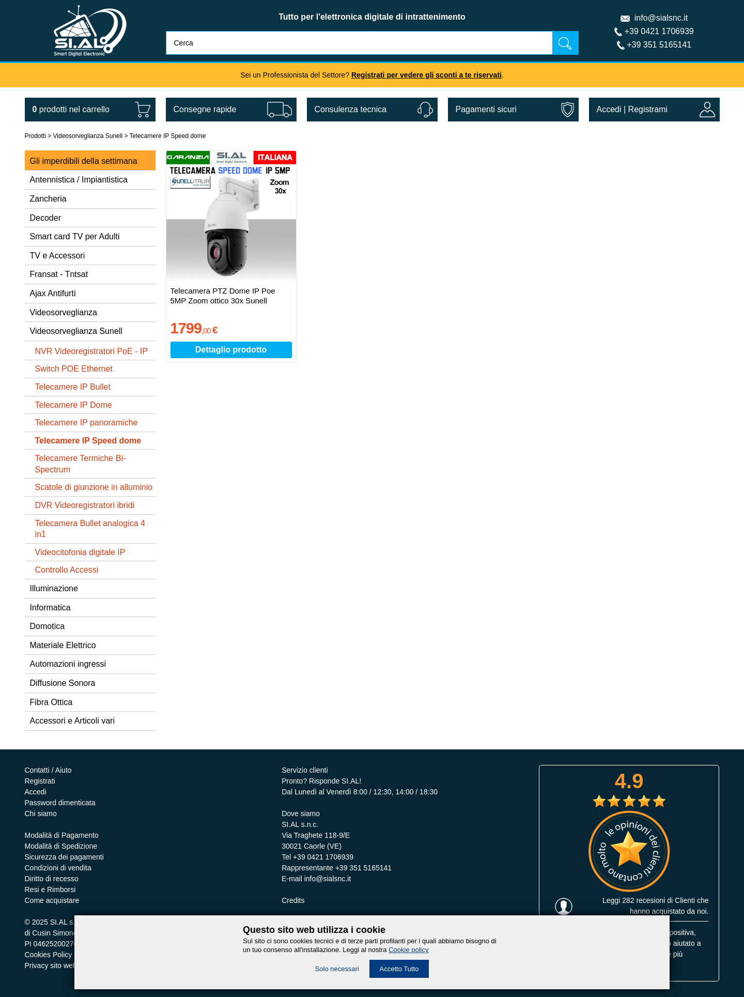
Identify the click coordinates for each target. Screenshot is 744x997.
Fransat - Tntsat (59, 274)
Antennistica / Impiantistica (79, 179)
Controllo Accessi (67, 569)
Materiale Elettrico (63, 645)
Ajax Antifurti (53, 293)
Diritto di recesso (52, 879)
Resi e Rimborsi (50, 889)
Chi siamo (41, 813)
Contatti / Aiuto (48, 770)
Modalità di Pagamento (62, 835)
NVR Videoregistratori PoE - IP (91, 351)
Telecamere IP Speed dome (168, 136)
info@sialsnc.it (661, 17)
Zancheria (48, 198)
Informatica (50, 607)
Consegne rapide (205, 109)
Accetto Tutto (399, 969)
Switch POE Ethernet (74, 368)
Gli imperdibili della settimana (83, 161)
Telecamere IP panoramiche (86, 422)
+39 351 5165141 (659, 44)
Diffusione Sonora (63, 683)
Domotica (47, 626)
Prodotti (35, 136)
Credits (293, 900)
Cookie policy (408, 950)
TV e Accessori (57, 255)
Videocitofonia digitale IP (80, 552)
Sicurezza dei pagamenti (64, 857)
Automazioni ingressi (68, 663)
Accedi (609, 109)
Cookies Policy (48, 954)
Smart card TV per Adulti (75, 236)
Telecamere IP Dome (73, 405)
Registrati (40, 781)
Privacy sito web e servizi (65, 965)
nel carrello (71, 109)
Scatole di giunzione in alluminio (94, 487)
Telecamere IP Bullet (73, 386)
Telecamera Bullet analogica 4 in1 (90, 529)
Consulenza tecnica (351, 109)
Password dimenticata (60, 803)
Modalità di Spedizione (61, 846)
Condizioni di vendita (58, 868)
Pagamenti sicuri (486, 109)
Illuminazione (54, 588)
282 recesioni (643, 900)
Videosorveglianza (63, 312)
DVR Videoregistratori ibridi (85, 505)
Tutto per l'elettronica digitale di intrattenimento (372, 16)
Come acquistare (52, 900)
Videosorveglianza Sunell (88, 136)
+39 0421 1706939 (659, 31)
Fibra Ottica (51, 702)
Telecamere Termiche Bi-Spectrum (80, 464)
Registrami (648, 109)
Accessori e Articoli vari (72, 720)
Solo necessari (337, 969)
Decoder (45, 217)
